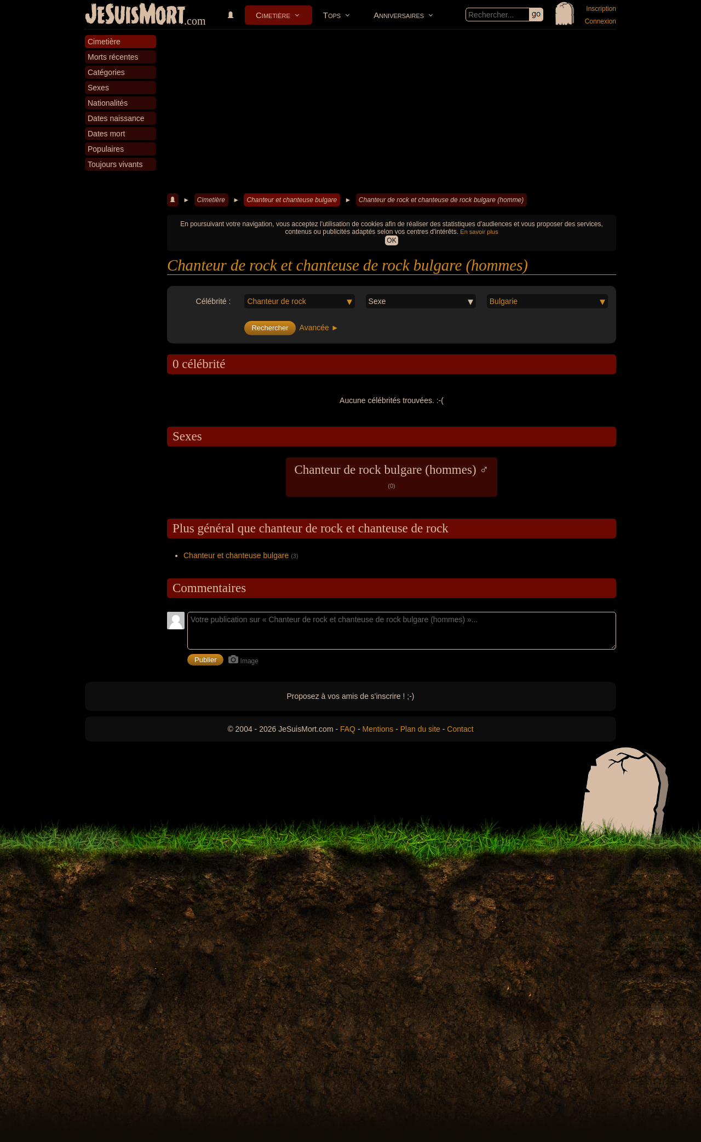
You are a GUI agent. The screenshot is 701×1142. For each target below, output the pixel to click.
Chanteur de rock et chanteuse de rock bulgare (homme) (441, 200)
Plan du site (420, 729)
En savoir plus (479, 231)
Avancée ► (319, 327)
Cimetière (273, 15)
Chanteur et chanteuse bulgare (291, 200)
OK (391, 240)
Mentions (377, 729)
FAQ (347, 729)
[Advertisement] (391, 111)
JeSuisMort (135, 15)
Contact (460, 729)
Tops (332, 15)
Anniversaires (399, 15)
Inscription (601, 9)
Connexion (600, 21)
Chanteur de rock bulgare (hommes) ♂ (391, 476)
